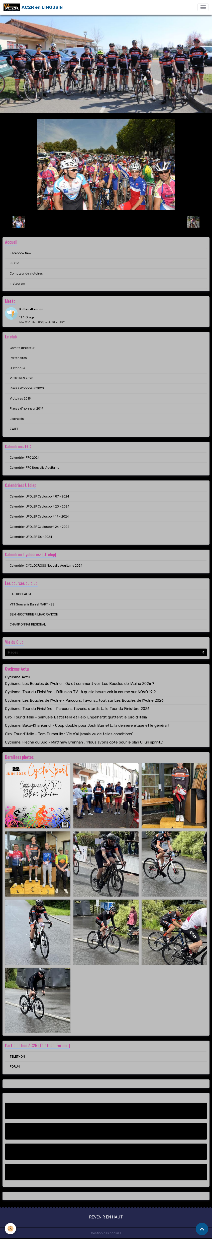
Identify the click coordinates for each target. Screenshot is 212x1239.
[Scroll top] (202, 1229)
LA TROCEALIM (20, 594)
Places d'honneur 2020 (27, 388)
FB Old (14, 263)
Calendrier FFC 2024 (25, 457)
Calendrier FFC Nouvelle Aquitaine (34, 467)
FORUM (15, 1066)
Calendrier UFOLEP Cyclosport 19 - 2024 (39, 516)
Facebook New (20, 253)
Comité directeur (22, 348)
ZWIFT (14, 429)
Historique (17, 368)
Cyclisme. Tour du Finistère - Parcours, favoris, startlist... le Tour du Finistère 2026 (77, 708)
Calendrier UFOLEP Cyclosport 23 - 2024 (39, 506)
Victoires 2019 (20, 398)
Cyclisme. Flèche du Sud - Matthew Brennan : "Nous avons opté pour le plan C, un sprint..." (84, 742)
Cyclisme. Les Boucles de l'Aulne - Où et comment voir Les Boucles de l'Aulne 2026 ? (79, 683)
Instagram (17, 283)
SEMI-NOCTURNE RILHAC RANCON (34, 614)
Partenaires (18, 358)
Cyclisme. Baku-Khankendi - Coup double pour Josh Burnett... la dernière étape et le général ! (87, 725)
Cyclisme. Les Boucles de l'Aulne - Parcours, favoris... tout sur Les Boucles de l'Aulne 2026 (84, 700)
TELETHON (17, 1056)
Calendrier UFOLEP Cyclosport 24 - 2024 (39, 527)
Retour (106, 221)
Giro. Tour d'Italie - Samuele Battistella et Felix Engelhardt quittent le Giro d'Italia (76, 717)
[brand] (33, 7)
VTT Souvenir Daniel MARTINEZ (32, 604)
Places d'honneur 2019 (26, 408)
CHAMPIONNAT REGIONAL (28, 624)
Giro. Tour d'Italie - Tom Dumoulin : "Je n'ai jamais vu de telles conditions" (69, 734)
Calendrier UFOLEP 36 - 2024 (31, 537)
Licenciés (17, 419)
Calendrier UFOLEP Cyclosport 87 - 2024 (39, 496)
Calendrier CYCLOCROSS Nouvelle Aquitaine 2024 (46, 565)
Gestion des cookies (106, 1233)
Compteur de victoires (26, 273)
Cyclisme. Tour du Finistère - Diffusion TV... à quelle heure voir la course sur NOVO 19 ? (80, 692)
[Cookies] (10, 1228)
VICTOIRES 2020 (21, 378)
